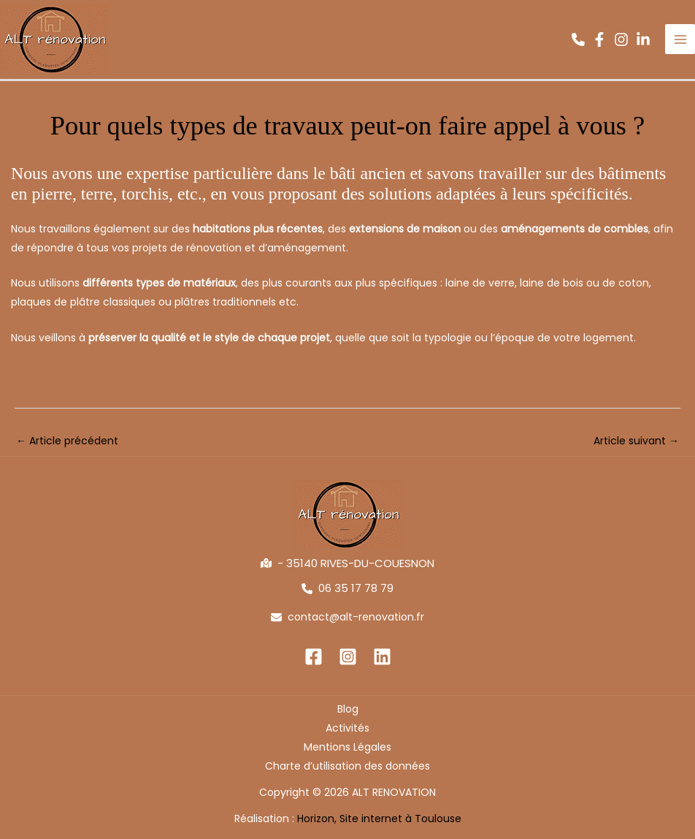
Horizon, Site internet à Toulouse (379, 818)
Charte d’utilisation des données (347, 766)
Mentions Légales (347, 747)
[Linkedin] (382, 657)
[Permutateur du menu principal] (680, 40)
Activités (347, 728)
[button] (578, 39)
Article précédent (67, 440)
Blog (347, 709)
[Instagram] (348, 657)
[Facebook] (313, 657)
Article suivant (636, 440)
